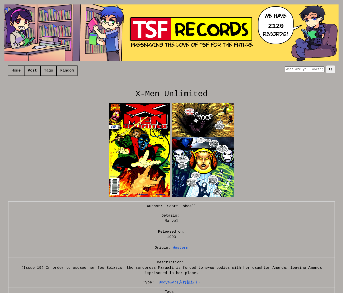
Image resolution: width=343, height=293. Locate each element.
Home (16, 70)
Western (180, 248)
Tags (48, 70)
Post (32, 70)
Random (67, 70)
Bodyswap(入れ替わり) (179, 282)
